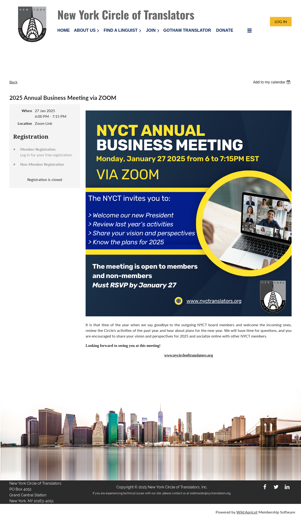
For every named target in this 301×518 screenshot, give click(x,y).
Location (25, 123)
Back (13, 82)
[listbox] (272, 82)
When (27, 110)
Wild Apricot (246, 512)
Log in (281, 21)
